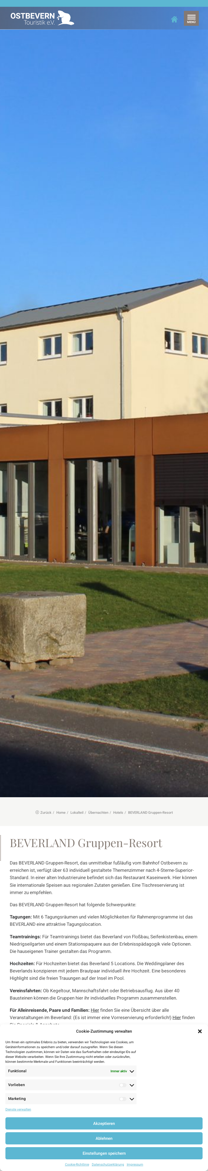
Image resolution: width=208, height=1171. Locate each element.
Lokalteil (76, 784)
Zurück (43, 784)
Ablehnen (104, 1138)
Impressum (135, 1164)
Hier (95, 982)
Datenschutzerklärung (108, 1164)
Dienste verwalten (18, 1109)
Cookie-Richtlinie (77, 1164)
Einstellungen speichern (104, 1153)
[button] (200, 1031)
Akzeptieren (104, 1124)
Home (61, 784)
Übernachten (98, 784)
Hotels (118, 784)
